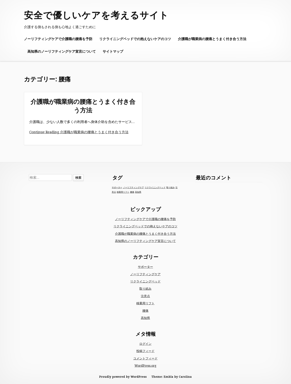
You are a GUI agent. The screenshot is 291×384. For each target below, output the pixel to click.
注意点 (145, 296)
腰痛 (145, 311)
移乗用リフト (145, 303)
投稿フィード (145, 351)
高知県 (145, 318)
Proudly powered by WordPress (123, 376)
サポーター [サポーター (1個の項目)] (117, 187)
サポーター (145, 267)
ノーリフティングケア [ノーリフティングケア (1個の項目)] (133, 187)
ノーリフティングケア (145, 274)
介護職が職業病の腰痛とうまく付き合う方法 (212, 38)
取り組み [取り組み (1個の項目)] (170, 187)
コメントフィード (145, 358)
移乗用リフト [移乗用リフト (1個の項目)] (123, 192)
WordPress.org (145, 365)
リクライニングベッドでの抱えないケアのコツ (135, 38)
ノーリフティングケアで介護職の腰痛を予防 (58, 38)
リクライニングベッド (145, 281)
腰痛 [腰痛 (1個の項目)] (132, 192)
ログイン (145, 344)
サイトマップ (113, 51)
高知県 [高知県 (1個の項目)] (138, 192)
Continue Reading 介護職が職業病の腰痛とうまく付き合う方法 (78, 132)
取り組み (145, 288)
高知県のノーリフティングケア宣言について (61, 51)
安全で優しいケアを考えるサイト (96, 15)
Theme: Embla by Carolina (171, 376)
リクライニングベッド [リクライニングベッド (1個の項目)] (155, 187)
